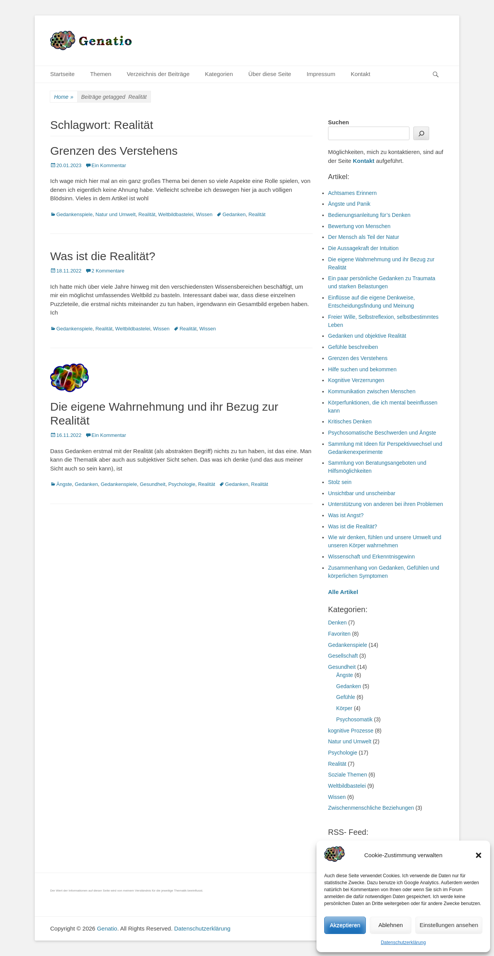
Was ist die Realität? (102, 256)
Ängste (64, 484)
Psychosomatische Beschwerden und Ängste (382, 433)
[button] (478, 855)
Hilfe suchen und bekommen (362, 369)
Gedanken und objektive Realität (367, 336)
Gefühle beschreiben (353, 347)
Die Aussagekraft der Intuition (363, 248)
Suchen (338, 122)
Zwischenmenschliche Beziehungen (371, 808)
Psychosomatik (354, 719)
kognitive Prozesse (351, 731)
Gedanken (233, 214)
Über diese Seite (270, 74)
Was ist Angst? (346, 515)
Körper (344, 708)
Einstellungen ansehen (449, 925)
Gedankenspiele (74, 214)
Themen (100, 74)
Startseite (62, 74)
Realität (146, 214)
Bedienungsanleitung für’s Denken (369, 215)
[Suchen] (421, 133)
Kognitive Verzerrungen (356, 380)
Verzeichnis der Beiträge (158, 74)
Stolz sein (340, 482)
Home (63, 97)
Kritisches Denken (350, 421)
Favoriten (339, 634)
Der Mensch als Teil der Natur (363, 237)
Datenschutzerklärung (403, 942)
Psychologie (181, 484)
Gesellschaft (343, 656)
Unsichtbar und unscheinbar (361, 493)
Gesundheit (153, 484)
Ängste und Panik (349, 204)
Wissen (204, 214)
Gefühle (345, 697)
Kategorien (219, 74)
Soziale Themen (347, 775)
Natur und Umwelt (115, 214)
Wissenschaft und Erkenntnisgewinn (371, 556)
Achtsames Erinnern (352, 193)
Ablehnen (390, 925)
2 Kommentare (107, 271)
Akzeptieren (345, 925)
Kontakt (360, 74)
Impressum (320, 74)
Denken (337, 622)
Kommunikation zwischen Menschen (371, 391)
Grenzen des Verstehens (114, 150)
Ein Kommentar (108, 165)
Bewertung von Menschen (359, 226)
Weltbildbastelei (175, 214)
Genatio (107, 928)
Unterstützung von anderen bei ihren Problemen (385, 504)
